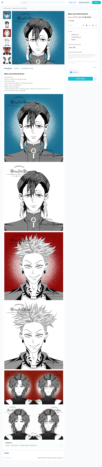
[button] (2, 2)
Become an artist (84, 2)
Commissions (7, 8)
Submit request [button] (80, 78)
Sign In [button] (96, 2)
